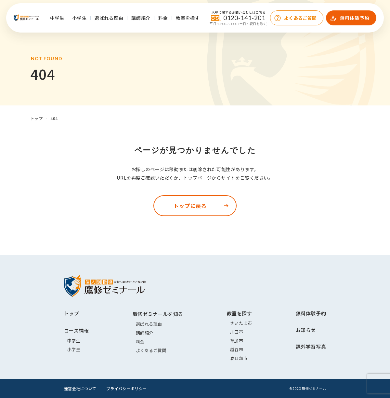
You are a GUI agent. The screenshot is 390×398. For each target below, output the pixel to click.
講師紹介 (140, 18)
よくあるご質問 (300, 18)
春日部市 (239, 358)
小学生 (79, 18)
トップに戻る (190, 206)
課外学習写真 (311, 346)
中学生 (57, 18)
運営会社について (80, 388)
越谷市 (236, 349)
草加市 (236, 340)
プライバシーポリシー (126, 388)
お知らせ (306, 329)
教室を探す (188, 18)
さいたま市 (241, 323)
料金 (163, 18)
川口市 (236, 332)
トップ (71, 313)
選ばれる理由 (109, 18)
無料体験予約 (355, 18)
